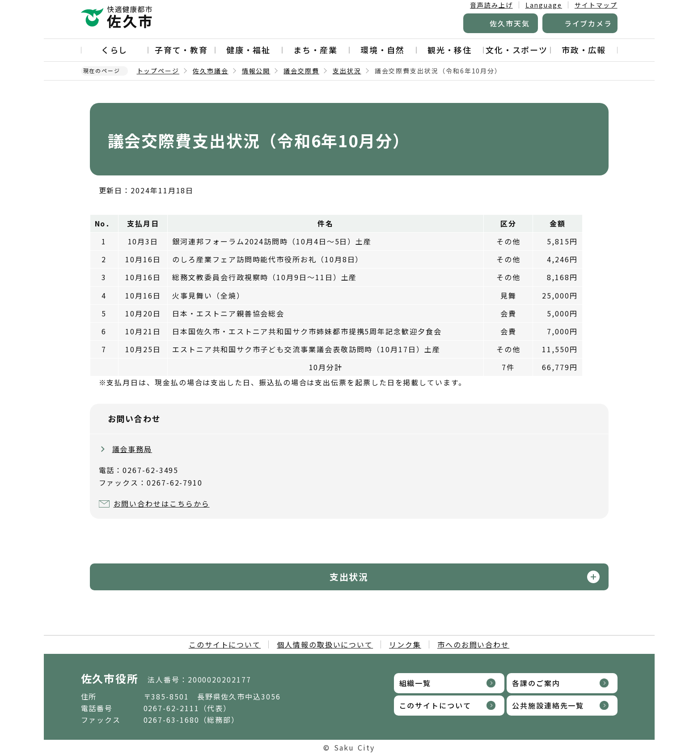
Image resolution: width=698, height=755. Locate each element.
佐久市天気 (510, 23)
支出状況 (347, 70)
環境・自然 (382, 49)
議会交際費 (301, 70)
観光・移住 (449, 49)
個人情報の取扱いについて (325, 644)
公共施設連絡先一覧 (548, 705)
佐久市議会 (210, 70)
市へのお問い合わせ (473, 644)
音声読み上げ (491, 4)
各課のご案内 (536, 683)
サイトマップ (596, 4)
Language (543, 4)
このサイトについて (225, 644)
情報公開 (256, 70)
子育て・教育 (181, 49)
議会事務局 (132, 449)
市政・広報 (584, 49)
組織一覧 (415, 683)
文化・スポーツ (517, 49)
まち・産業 (315, 49)
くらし (114, 49)
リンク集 (405, 644)
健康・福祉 (248, 49)
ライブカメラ (588, 23)
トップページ (158, 70)
